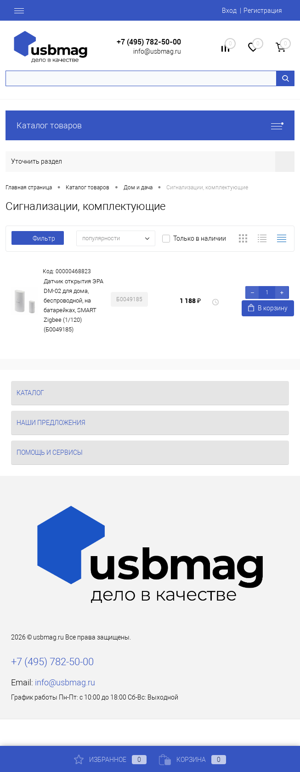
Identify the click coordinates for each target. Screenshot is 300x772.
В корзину (268, 308)
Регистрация (262, 10)
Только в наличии (199, 238)
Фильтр (37, 238)
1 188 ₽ (190, 300)
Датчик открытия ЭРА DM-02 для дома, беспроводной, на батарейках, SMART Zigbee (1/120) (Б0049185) (73, 305)
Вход (229, 10)
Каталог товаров (150, 125)
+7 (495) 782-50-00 (149, 42)
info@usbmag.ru (157, 51)
